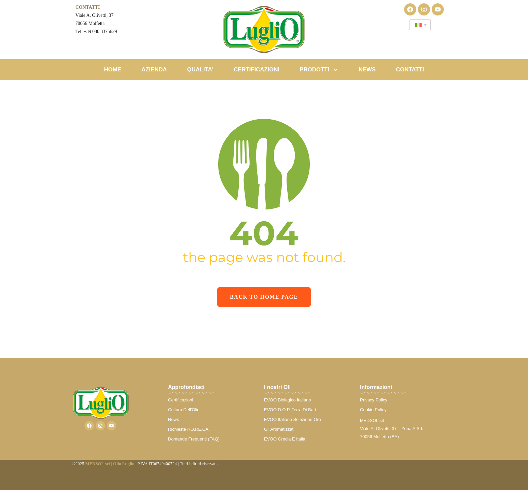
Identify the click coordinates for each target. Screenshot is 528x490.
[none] (420, 25)
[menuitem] (420, 25)
